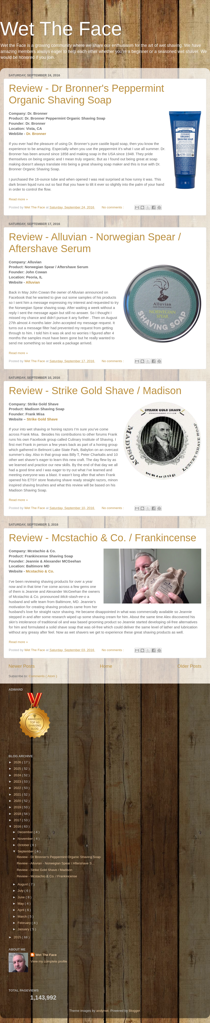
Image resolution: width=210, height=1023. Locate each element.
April (21, 910)
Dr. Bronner (36, 134)
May (21, 903)
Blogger (134, 1011)
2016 (18, 826)
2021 (18, 794)
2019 (18, 807)
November (26, 838)
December (26, 832)
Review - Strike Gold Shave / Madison (95, 390)
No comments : (113, 207)
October (24, 845)
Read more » (18, 199)
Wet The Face (61, 29)
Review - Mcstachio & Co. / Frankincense (102, 537)
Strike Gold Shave (42, 419)
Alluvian (33, 282)
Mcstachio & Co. (40, 571)
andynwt (102, 1011)
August (23, 884)
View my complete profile (49, 961)
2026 (18, 762)
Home (106, 666)
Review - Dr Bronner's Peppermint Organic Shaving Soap (86, 94)
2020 (18, 801)
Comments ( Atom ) (43, 676)
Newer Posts (22, 666)
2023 (18, 781)
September (26, 851)
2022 (18, 788)
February (25, 923)
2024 (18, 775)
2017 (18, 820)
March (23, 916)
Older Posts (189, 666)
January (24, 929)
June (22, 897)
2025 (18, 768)
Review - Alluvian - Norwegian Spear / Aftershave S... (55, 863)
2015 (18, 937)
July (21, 890)
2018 (18, 814)
